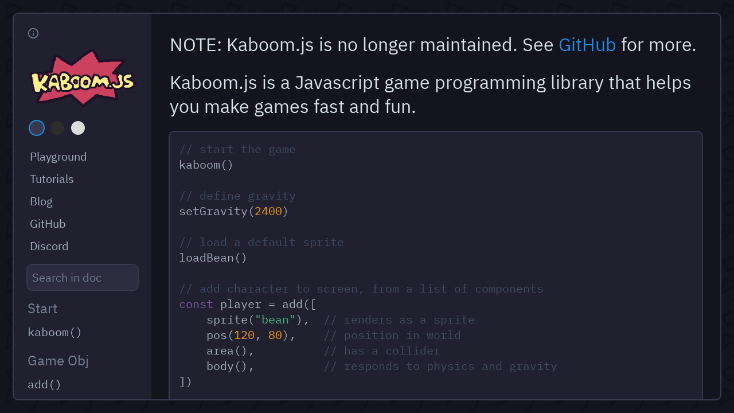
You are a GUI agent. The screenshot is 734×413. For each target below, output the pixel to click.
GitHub (587, 44)
